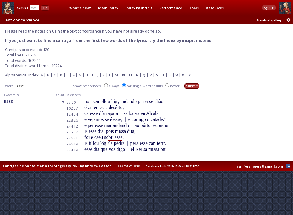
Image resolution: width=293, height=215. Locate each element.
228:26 (72, 120)
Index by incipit (138, 8)
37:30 (71, 102)
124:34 (72, 114)
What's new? (80, 8)
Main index (108, 8)
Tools (194, 8)
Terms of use (128, 166)
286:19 (72, 144)
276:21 (72, 138)
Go (45, 8)
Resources (215, 8)
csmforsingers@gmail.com (260, 166)
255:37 (72, 132)
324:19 (72, 150)
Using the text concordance (76, 31)
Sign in (269, 7)
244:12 (72, 126)
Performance (170, 8)
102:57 (72, 108)
